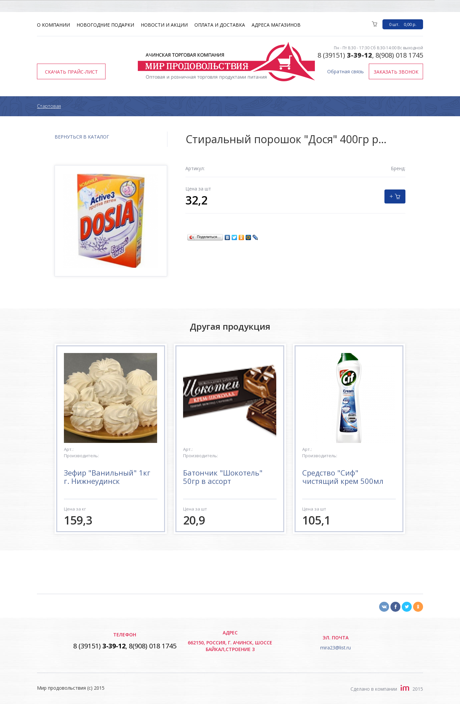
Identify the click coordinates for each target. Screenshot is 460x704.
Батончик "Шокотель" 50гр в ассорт (223, 477)
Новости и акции (164, 25)
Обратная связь (345, 71)
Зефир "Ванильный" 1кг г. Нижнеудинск (107, 477)
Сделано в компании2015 (386, 689)
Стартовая (49, 106)
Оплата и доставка (219, 25)
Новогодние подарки (105, 25)
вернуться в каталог (82, 137)
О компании (53, 25)
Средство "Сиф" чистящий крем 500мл (342, 477)
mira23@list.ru (335, 647)
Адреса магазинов (276, 25)
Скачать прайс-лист (71, 72)
